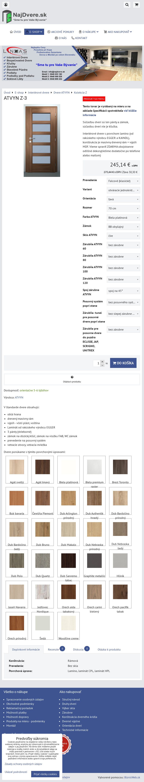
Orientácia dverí (72, 725)
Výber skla (68, 708)
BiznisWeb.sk (132, 777)
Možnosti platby (16, 712)
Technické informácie (75, 730)
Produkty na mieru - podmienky (25, 721)
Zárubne (67, 712)
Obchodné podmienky (20, 704)
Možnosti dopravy (17, 717)
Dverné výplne (71, 721)
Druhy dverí (69, 704)
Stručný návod (71, 699)
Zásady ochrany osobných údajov (23, 764)
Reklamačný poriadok (19, 708)
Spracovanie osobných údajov (25, 699)
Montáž (11, 725)
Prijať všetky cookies (45, 774)
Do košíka (123, 363)
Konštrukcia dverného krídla (79, 717)
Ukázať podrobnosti (16, 772)
